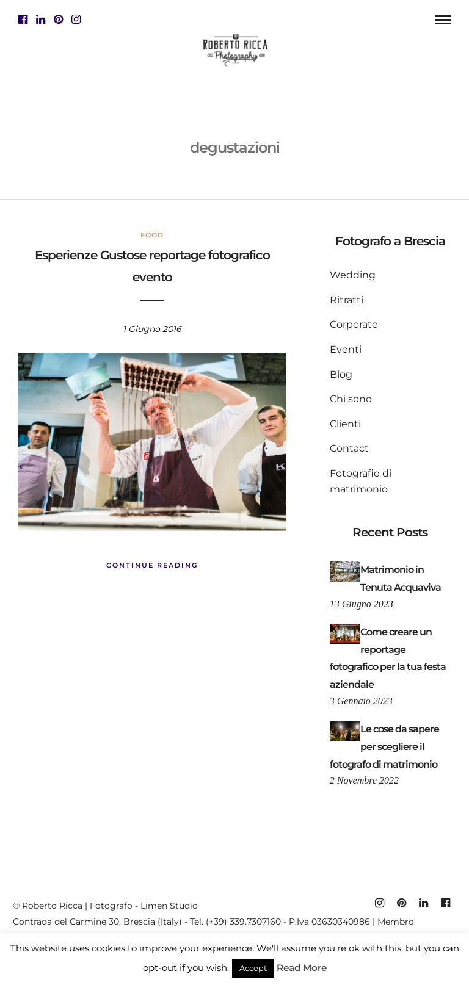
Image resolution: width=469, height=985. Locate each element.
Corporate (354, 324)
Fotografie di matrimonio (360, 481)
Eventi (346, 349)
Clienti (345, 424)
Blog (341, 374)
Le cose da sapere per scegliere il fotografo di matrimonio (384, 746)
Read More (302, 967)
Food (152, 235)
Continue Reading (152, 565)
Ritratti (346, 300)
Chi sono (351, 399)
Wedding (353, 275)
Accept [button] (253, 968)
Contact (349, 448)
